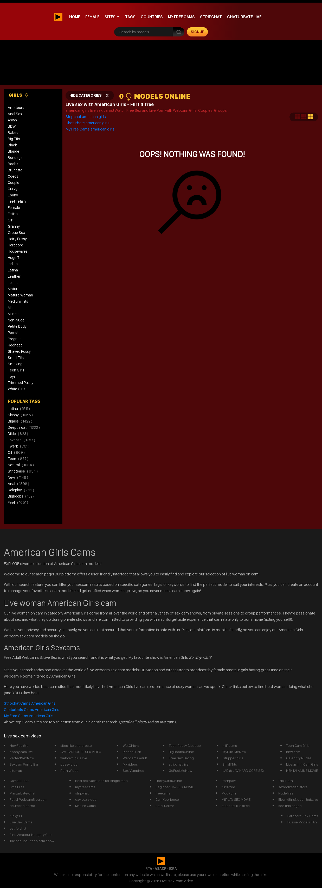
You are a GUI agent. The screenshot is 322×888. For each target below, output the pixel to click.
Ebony (13, 195)
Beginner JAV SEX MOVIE (175, 787)
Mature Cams (85, 806)
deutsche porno (22, 806)
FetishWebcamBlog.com (28, 799)
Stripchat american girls (86, 116)
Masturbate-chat (22, 793)
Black (12, 145)
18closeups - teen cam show (32, 841)
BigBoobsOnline (181, 752)
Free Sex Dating (181, 758)
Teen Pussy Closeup (185, 745)
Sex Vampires (133, 770)
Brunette (15, 170)
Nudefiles (285, 793)
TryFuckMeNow (234, 752)
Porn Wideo (69, 770)
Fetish (13, 214)
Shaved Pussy (19, 351)
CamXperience (167, 799)
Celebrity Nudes (299, 758)
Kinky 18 (16, 816)
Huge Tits (15, 257)
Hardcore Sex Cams (302, 816)
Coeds (13, 176)
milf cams (229, 745)
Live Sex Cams (21, 822)
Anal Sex (15, 113)
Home (74, 16)
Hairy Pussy (17, 239)
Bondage (15, 157)
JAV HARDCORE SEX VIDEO (80, 752)
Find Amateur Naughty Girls (31, 835)
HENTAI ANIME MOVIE (302, 770)
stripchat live (179, 764)
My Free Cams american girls (90, 129)
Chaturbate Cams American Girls (31, 709)
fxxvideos (130, 764)
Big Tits (14, 138)
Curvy (12, 189)
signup (197, 31)
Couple (13, 182)
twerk (18, 446)
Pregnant (15, 339)
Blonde (13, 151)
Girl (10, 220)
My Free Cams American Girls (28, 715)
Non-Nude (16, 320)
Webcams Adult (135, 758)
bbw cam (293, 752)
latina (19, 408)
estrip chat (18, 828)
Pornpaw (229, 781)
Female (92, 16)
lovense (21, 440)
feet (18, 502)
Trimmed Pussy (20, 382)
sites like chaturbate (76, 745)
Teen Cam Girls (298, 745)
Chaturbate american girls (88, 122)
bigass (20, 421)
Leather (14, 276)
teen (18, 458)
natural (21, 465)
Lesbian (14, 282)
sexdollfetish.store (293, 787)
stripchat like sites (236, 806)
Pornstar (15, 332)
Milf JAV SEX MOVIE (236, 799)
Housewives (18, 251)
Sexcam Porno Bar (24, 764)
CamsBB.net (19, 781)
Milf (11, 307)
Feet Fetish (17, 201)
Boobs (13, 164)
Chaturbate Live (244, 16)
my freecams (85, 787)
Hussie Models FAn (302, 822)
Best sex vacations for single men (101, 781)
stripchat (211, 16)
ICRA (173, 868)
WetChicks (131, 745)
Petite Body (17, 326)
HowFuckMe (19, 745)
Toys (12, 376)
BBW (12, 126)
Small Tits (16, 357)
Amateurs (16, 107)
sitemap (16, 770)
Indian (13, 264)
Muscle (14, 314)
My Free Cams (181, 16)
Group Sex (16, 232)
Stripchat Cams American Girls (30, 703)
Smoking (15, 364)
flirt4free (228, 787)
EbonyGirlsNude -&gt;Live (298, 799)
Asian (12, 120)
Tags (130, 16)
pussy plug (69, 764)
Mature (14, 289)
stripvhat (82, 793)
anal (18, 483)
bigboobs (22, 496)
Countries (152, 16)
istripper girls (232, 758)
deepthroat (24, 427)
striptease (23, 471)
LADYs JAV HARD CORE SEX (243, 770)
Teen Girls (16, 370)
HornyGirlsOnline (169, 781)
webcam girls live (73, 758)
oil (16, 452)
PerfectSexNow (22, 758)
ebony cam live (21, 752)
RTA (148, 868)
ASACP (160, 868)
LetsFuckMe (165, 806)
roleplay (21, 490)
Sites (110, 16)
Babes (13, 132)
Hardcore (15, 245)
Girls (19, 95)
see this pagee (290, 806)
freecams (163, 793)
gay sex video (85, 799)
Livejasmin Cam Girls (302, 764)
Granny (14, 226)
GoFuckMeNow (180, 770)
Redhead (15, 345)
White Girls (16, 389)
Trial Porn (285, 781)
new (18, 477)
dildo (18, 433)
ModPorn (229, 793)
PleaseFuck (132, 752)
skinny (20, 415)
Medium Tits (18, 301)
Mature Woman (20, 295)
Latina (13, 270)
